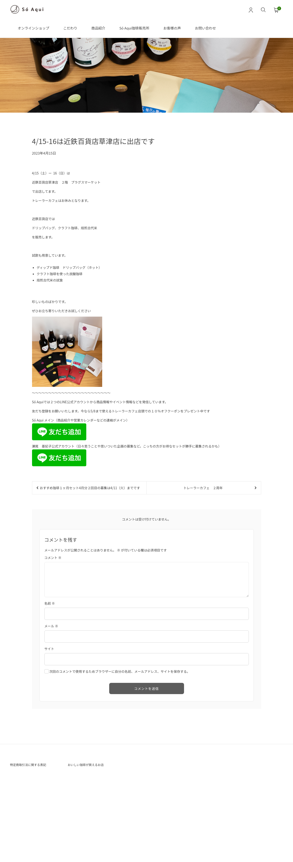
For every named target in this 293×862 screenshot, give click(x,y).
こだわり (70, 28)
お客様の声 (172, 28)
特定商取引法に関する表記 (32, 832)
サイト (49, 715)
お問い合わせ (205, 28)
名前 (49, 669)
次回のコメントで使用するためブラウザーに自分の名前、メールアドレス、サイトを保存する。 (119, 738)
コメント (52, 624)
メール (51, 692)
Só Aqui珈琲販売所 (134, 28)
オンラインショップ (33, 28)
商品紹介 (98, 28)
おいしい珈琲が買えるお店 (90, 832)
